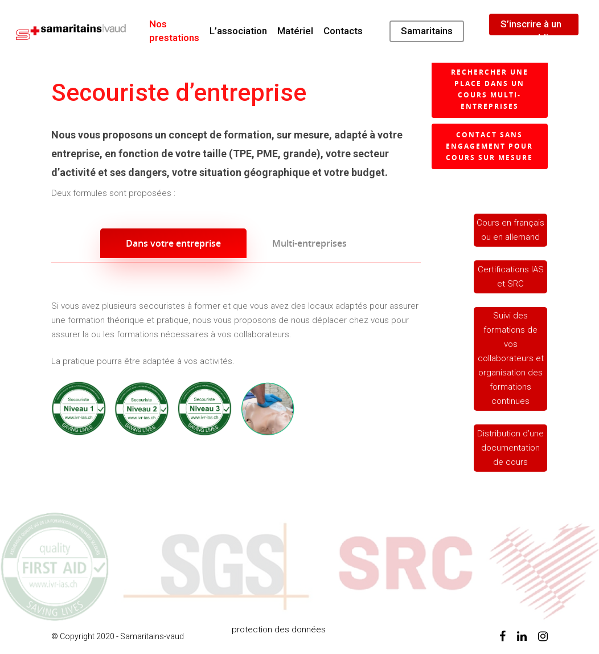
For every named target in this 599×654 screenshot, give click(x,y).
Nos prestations (174, 30)
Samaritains (427, 30)
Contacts (343, 30)
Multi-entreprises (309, 243)
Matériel (295, 30)
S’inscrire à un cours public (530, 30)
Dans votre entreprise (173, 243)
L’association (238, 30)
